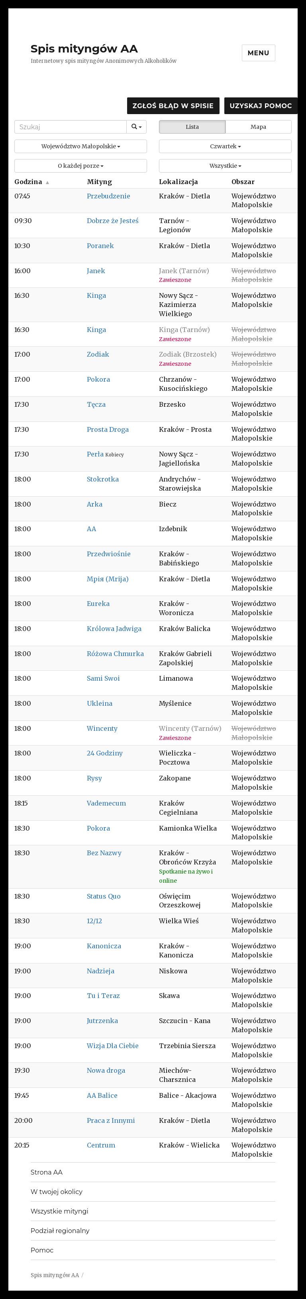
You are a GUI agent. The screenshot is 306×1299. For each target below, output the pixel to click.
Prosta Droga (108, 429)
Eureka (98, 604)
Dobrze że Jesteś (113, 221)
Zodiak (98, 354)
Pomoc (42, 1250)
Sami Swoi (103, 678)
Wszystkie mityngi (59, 1211)
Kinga (96, 295)
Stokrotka (103, 479)
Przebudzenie (108, 196)
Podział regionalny (60, 1231)
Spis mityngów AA (84, 48)
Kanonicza (104, 946)
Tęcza (96, 404)
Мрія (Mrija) (108, 579)
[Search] (70, 127)
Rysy (94, 778)
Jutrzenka (102, 1021)
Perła (96, 454)
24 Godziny (105, 753)
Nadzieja (100, 971)
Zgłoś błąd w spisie (173, 106)
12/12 (94, 921)
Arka (94, 504)
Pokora (98, 379)
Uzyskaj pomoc (261, 106)
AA (91, 529)
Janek (96, 271)
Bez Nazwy (104, 853)
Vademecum (106, 803)
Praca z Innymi (111, 1120)
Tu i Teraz (103, 996)
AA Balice (102, 1095)
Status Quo (104, 896)
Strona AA (47, 1172)
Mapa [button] (258, 126)
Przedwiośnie (109, 554)
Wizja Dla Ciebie (113, 1046)
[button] (80, 146)
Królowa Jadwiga (114, 629)
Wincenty (102, 728)
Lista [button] (192, 126)
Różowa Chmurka (115, 654)
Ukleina (99, 703)
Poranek (100, 246)
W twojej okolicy (56, 1192)
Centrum (101, 1145)
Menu (259, 53)
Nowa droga (106, 1070)
